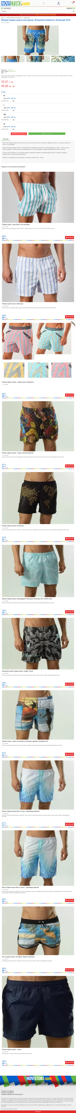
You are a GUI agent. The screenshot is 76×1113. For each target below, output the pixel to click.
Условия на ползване (7, 1091)
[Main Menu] (6, 8)
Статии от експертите (7, 1093)
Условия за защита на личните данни (12, 1094)
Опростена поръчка (47, 133)
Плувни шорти (27, 17)
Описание (5, 139)
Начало (3, 17)
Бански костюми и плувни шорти (14, 17)
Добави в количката (19, 133)
